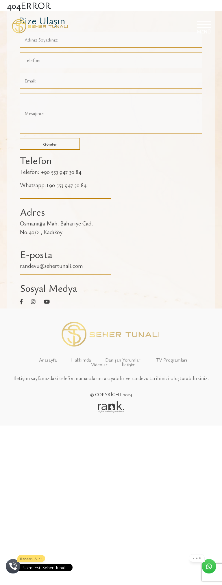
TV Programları (171, 360)
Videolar (99, 364)
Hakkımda (81, 360)
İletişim (129, 364)
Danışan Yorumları (123, 360)
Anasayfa (48, 360)
